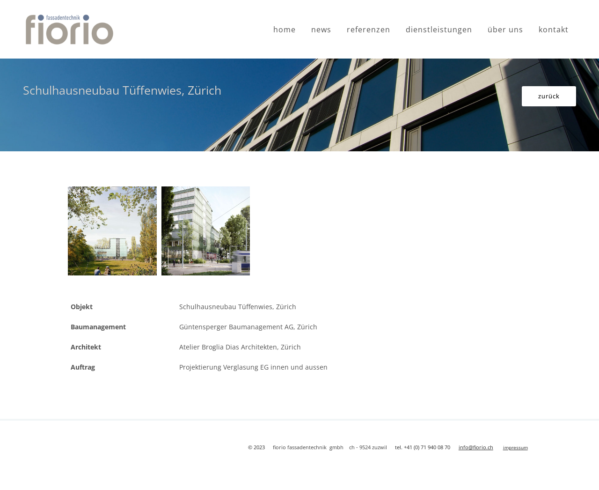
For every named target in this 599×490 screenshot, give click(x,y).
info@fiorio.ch (476, 447)
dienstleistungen (439, 29)
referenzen (368, 29)
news (321, 29)
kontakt (554, 29)
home (284, 29)
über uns (505, 29)
